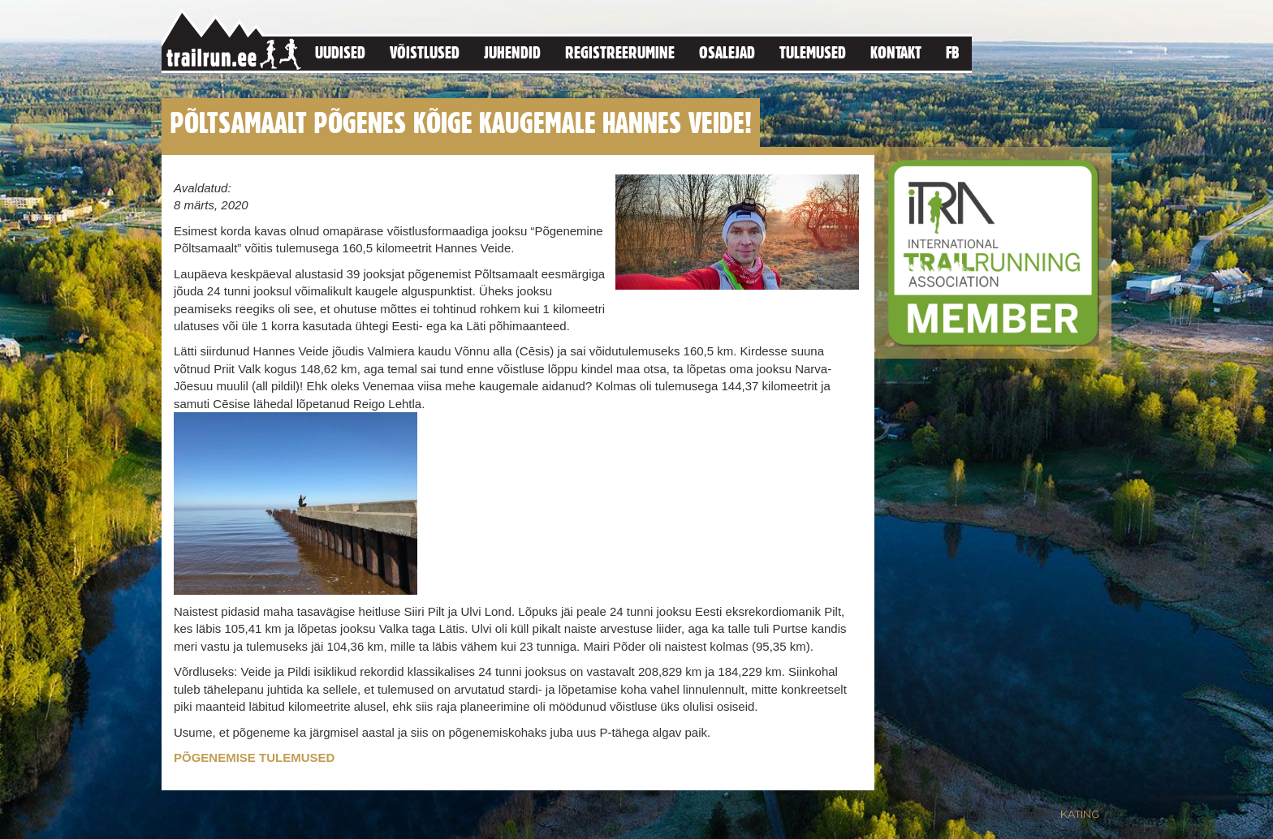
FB (953, 52)
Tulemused (812, 52)
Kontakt (895, 52)
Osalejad (727, 52)
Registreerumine (620, 52)
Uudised (340, 52)
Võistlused (425, 52)
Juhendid (512, 52)
